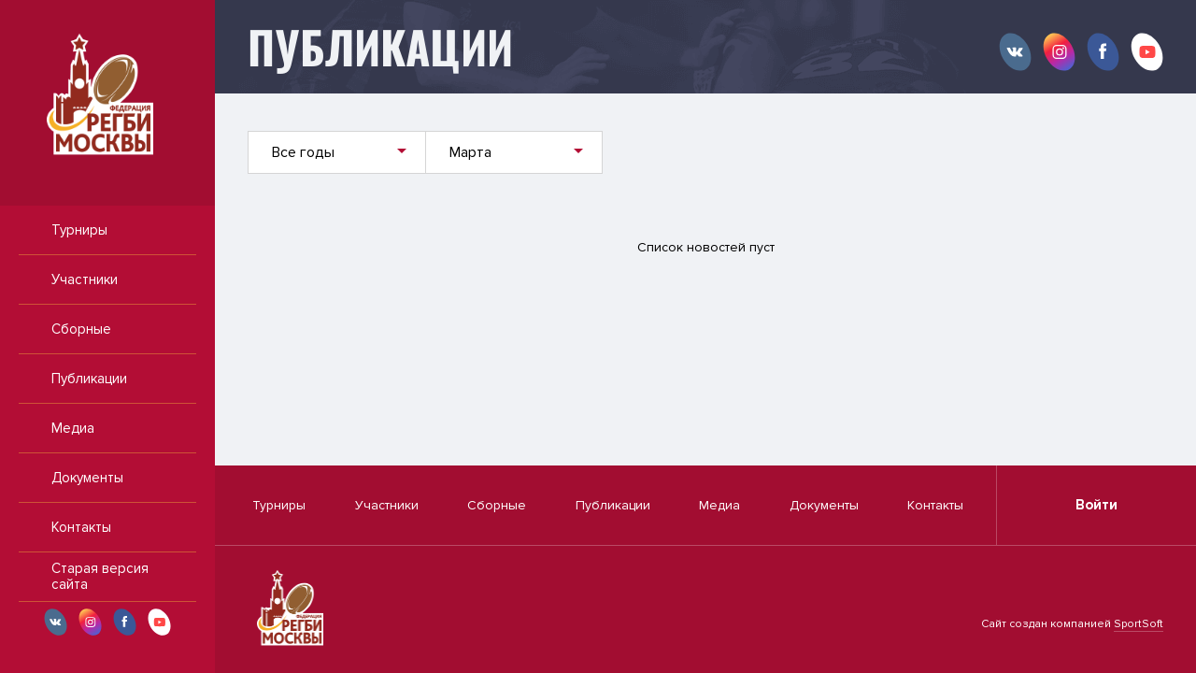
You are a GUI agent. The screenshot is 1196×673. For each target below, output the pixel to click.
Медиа (72, 428)
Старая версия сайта (100, 576)
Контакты (81, 527)
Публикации (89, 378)
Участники (84, 279)
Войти (1096, 504)
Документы (87, 477)
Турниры (79, 230)
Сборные (81, 329)
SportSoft (1138, 624)
